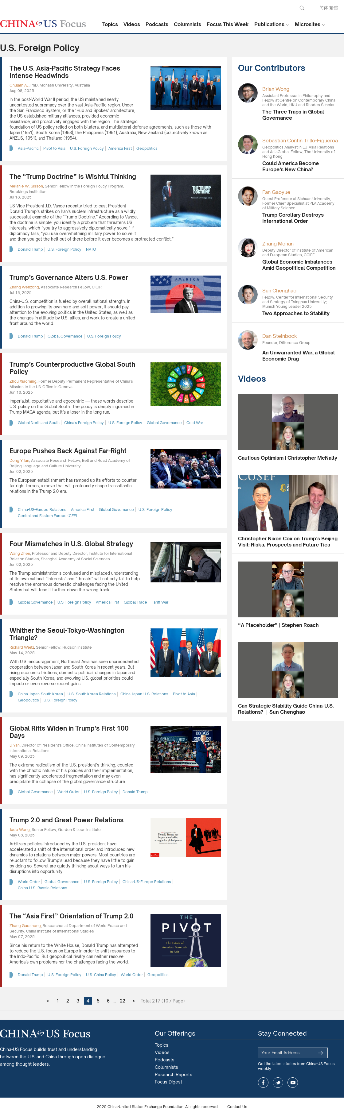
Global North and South (39, 422)
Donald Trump (30, 249)
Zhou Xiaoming (23, 381)
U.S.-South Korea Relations (92, 694)
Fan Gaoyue (276, 192)
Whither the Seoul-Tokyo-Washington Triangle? (67, 634)
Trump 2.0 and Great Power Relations (67, 820)
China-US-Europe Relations (42, 509)
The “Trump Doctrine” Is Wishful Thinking (73, 176)
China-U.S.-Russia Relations (42, 888)
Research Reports (173, 1074)
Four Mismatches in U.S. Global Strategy (71, 544)
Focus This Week (228, 24)
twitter (278, 1082)
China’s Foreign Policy (84, 422)
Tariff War (160, 602)
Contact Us (237, 1106)
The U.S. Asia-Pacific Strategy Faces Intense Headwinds (65, 71)
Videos (131, 24)
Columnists (187, 24)
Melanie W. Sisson (26, 186)
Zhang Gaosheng (25, 925)
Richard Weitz (22, 647)
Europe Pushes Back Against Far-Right (68, 451)
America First (120, 148)
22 (122, 1000)
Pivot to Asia (54, 148)
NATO (91, 249)
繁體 (333, 7)
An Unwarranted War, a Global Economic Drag (298, 355)
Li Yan (15, 745)
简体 (323, 7)
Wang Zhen (20, 553)
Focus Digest (168, 1081)
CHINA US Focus (43, 23)
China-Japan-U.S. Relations (144, 694)
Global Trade (135, 602)
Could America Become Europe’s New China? (290, 166)
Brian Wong (275, 89)
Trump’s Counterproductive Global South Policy (72, 368)
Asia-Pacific (28, 148)
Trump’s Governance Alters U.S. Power (69, 277)
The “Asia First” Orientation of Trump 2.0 (72, 916)
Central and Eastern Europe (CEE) (47, 515)
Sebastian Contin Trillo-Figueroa (300, 140)
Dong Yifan (19, 460)
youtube (292, 1082)
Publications (269, 24)
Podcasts (157, 24)
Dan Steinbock (279, 336)
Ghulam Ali (19, 85)
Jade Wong (20, 829)
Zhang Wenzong (24, 287)
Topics (110, 24)
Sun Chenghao (279, 291)
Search (302, 8)
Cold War (194, 422)
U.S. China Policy (101, 974)
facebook (263, 1082)
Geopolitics (147, 148)
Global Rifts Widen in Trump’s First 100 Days (69, 731)
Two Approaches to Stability (296, 313)
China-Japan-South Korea (40, 694)
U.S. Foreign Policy (87, 148)
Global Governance (65, 336)
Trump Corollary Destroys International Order (293, 218)
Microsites (307, 24)
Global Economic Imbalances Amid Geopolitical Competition (299, 265)
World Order (68, 792)
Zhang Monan (278, 244)
